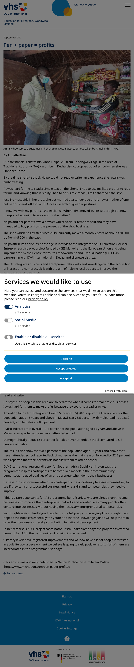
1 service (22, 312)
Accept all (66, 378)
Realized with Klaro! (116, 391)
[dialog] (67, 333)
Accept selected (66, 369)
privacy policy (38, 299)
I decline (66, 359)
